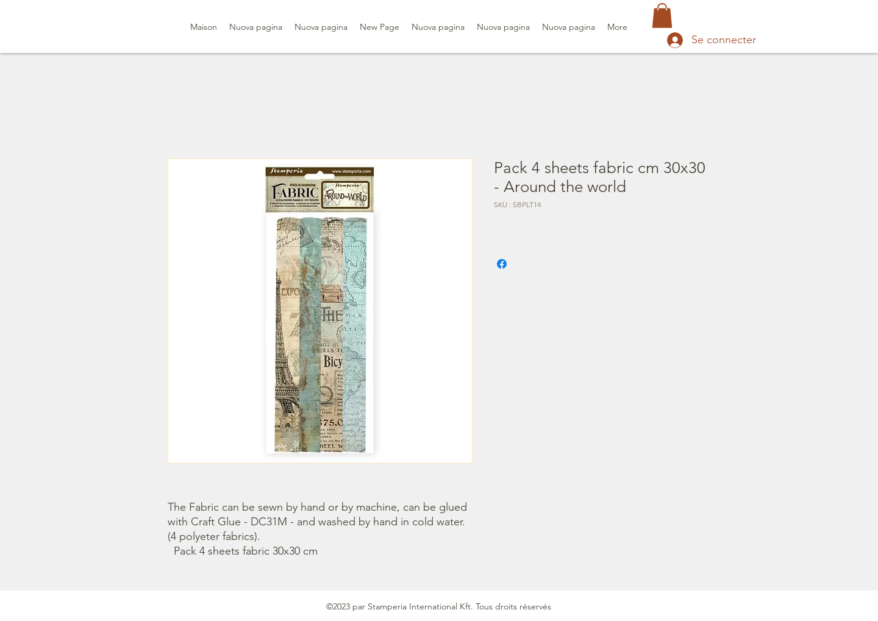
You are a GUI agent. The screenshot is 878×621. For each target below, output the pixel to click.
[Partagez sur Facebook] (501, 264)
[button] (662, 15)
